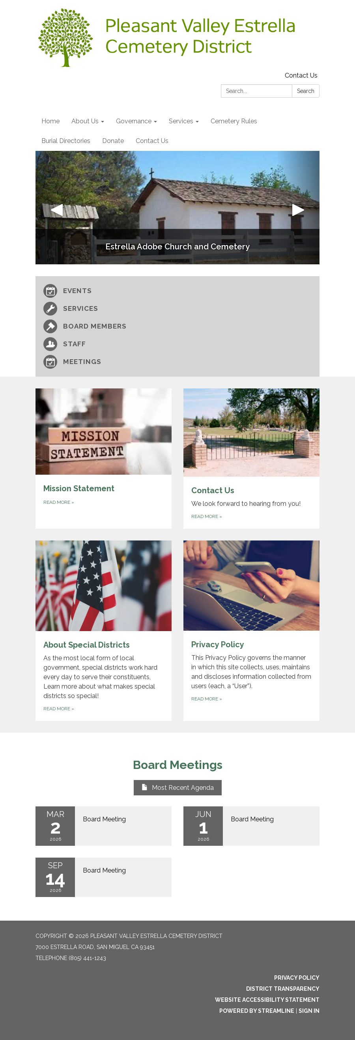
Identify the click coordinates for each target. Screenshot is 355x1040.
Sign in (309, 1011)
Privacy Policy (297, 978)
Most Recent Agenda (178, 787)
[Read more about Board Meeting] (104, 826)
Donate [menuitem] (113, 141)
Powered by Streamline (256, 1011)
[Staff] (177, 344)
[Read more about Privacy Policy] (251, 630)
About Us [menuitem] (85, 121)
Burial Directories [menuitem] (65, 141)
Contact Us (301, 75)
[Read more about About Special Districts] (104, 630)
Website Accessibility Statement (267, 1000)
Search (305, 91)
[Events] (177, 291)
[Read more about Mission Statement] (104, 458)
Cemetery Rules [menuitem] (234, 121)
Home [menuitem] (50, 121)
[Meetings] (177, 362)
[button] (57, 207)
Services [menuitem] (181, 121)
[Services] (177, 309)
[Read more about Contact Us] (251, 458)
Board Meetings (177, 765)
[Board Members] (177, 326)
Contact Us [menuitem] (152, 141)
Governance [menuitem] (133, 121)
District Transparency (283, 989)
